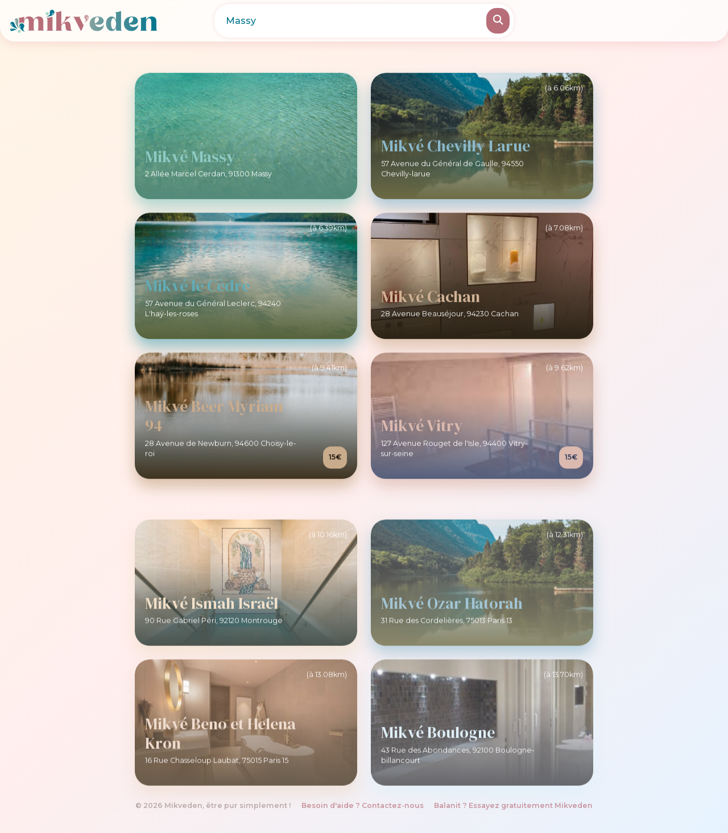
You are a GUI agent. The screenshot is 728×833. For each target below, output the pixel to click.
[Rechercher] (498, 21)
